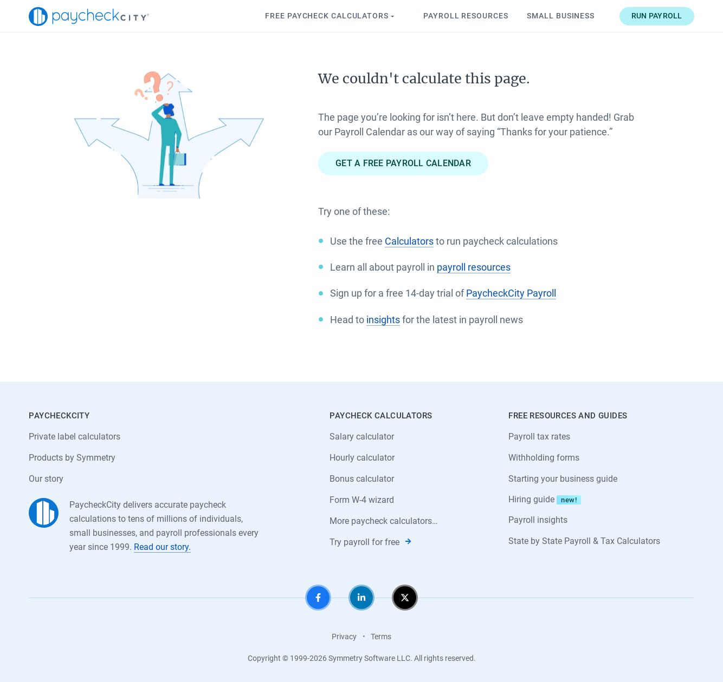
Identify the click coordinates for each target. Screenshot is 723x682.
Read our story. (162, 547)
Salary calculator (362, 436)
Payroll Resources (465, 15)
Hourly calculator (362, 458)
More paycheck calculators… (384, 521)
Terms (381, 636)
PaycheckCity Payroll (511, 293)
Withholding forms (543, 458)
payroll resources (474, 267)
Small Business (561, 15)
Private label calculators (74, 436)
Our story (46, 479)
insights (383, 319)
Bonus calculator (362, 479)
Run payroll (656, 15)
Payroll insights (537, 520)
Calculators (409, 241)
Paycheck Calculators (330, 16)
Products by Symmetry (72, 458)
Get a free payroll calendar (403, 163)
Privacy (344, 636)
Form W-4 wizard (362, 500)
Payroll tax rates (539, 436)
